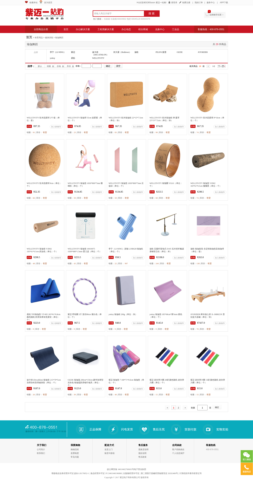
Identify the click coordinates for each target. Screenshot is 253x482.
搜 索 (151, 13)
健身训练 (49, 37)
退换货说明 (143, 449)
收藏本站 (33, 2)
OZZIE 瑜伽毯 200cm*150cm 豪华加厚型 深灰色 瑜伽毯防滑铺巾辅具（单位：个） (85, 382)
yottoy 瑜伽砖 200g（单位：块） (123, 314)
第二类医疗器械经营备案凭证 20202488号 (159, 473)
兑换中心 (160, 29)
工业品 (175, 29)
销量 (49, 66)
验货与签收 (110, 453)
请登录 (174, 2)
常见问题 (75, 457)
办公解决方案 (83, 29)
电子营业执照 (140, 469)
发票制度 (75, 453)
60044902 (121, 19)
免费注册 (186, 2)
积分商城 (143, 29)
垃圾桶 (114, 19)
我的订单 (199, 2)
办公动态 (126, 29)
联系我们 (41, 453)
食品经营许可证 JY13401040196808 (106, 473)
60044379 (145, 19)
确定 (217, 407)
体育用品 (39, 37)
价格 (59, 66)
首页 (66, 29)
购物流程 (75, 449)
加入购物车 (56, 126)
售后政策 (142, 457)
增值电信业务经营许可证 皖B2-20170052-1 (70, 473)
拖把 (129, 19)
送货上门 (109, 449)
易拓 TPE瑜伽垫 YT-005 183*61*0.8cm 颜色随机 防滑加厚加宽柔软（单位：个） (43, 317)
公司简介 (41, 449)
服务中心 (211, 2)
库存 (69, 66)
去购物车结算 (215, 15)
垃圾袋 (107, 19)
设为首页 (48, 2)
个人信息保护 (178, 453)
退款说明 (142, 453)
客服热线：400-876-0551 (211, 29)
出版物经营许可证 (131, 473)
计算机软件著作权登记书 (190, 473)
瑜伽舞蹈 (59, 37)
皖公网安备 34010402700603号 (120, 469)
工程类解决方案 (105, 29)
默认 (40, 66)
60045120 (135, 19)
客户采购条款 (178, 449)
